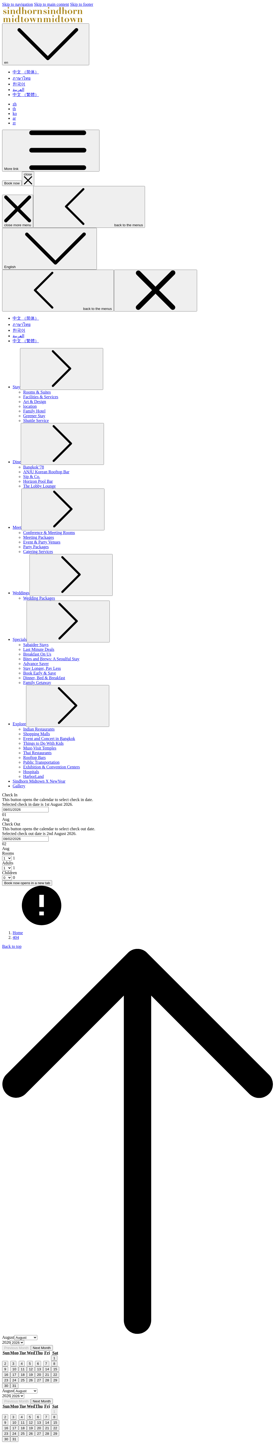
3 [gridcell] (13, 1364)
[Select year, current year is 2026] (17, 1342)
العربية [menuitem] (18, 89)
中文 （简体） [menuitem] (26, 72)
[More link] (50, 151)
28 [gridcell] (47, 1380)
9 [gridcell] (5, 1369)
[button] (137, 807)
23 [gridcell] (6, 1380)
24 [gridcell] (14, 1380)
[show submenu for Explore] (67, 706)
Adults (7, 863)
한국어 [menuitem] (19, 84)
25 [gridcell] (23, 1380)
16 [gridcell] (6, 1375)
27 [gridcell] (39, 1380)
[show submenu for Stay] (61, 369)
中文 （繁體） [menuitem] (26, 94)
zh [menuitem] (15, 104)
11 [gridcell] (23, 1369)
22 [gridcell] (55, 1375)
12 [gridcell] (31, 1369)
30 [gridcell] (6, 1386)
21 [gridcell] (47, 1375)
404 (16, 937)
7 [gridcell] (46, 1364)
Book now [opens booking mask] (12, 183)
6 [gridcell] (38, 1364)
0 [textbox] (13, 877)
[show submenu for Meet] (62, 509)
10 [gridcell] (14, 1369)
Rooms (8, 853)
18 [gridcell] (23, 1375)
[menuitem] (16, 387)
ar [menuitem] (14, 118)
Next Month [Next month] (42, 1348)
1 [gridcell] (54, 1358)
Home (18, 932)
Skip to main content (51, 4)
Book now (27, 883)
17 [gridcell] (14, 1375)
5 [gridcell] (30, 1364)
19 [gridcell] (31, 1375)
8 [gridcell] (54, 1364)
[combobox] (25, 809)
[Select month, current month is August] (25, 1337)
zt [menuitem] (14, 123)
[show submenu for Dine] (62, 444)
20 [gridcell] (39, 1375)
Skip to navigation (17, 4)
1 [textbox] (13, 858)
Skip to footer (81, 4)
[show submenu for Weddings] (71, 575)
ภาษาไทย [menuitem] (22, 78)
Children (9, 873)
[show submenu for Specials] (68, 621)
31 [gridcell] (14, 1386)
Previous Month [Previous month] (16, 1348)
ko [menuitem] (15, 113)
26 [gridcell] (31, 1380)
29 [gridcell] (55, 1380)
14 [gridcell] (47, 1369)
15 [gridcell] (55, 1369)
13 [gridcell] (39, 1369)
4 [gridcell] (22, 1364)
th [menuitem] (14, 109)
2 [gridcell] (5, 1364)
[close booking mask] (28, 179)
